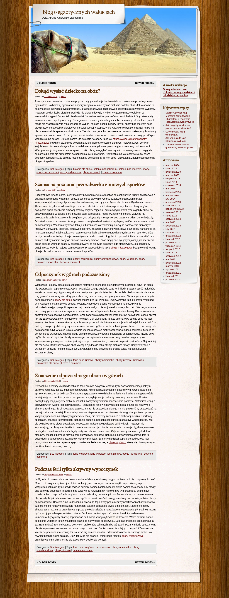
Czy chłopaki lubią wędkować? (175, 133)
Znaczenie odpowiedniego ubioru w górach (79, 375)
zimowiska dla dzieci (47, 363)
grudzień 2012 (173, 235)
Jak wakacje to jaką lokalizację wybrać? (175, 139)
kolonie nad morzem (130, 169)
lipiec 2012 (171, 252)
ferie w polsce (98, 453)
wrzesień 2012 (173, 246)
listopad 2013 (172, 205)
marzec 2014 (172, 195)
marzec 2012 (172, 266)
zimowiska (52, 262)
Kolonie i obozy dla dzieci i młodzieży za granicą (179, 94)
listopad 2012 (172, 239)
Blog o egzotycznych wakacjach (78, 12)
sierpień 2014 (172, 178)
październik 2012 (174, 242)
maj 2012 (170, 259)
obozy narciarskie (83, 258)
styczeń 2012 (172, 269)
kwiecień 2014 (173, 192)
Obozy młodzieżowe (175, 89)
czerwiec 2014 (173, 185)
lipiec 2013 (171, 215)
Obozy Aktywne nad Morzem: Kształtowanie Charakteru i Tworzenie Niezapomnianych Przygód (179, 117)
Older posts (46, 83)
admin (63, 96)
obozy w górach (91, 172)
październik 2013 (174, 209)
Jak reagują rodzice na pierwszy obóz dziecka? (178, 127)
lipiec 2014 (171, 182)
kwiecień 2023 (173, 171)
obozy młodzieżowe (121, 247)
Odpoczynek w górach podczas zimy (72, 274)
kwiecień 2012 (173, 262)
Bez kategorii (57, 169)
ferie (75, 360)
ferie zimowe (86, 360)
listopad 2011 (172, 276)
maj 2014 (170, 188)
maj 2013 (170, 222)
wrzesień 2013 (173, 212)
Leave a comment (112, 172)
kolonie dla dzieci (82, 169)
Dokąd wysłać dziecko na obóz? (67, 91)
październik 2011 (174, 279)
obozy (146, 169)
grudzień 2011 (173, 272)
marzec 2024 (172, 165)
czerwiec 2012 (173, 256)
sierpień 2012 (172, 249)
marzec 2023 (172, 175)
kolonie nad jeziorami (105, 169)
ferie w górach (81, 453)
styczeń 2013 (172, 232)
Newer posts (145, 83)
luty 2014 (170, 198)
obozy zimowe (124, 360)
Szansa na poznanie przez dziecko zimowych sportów (90, 184)
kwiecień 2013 (173, 225)
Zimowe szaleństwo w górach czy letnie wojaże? (179, 146)
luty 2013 (170, 229)
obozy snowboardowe (106, 258)
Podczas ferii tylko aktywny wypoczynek (76, 469)
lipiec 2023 (171, 168)
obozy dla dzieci (63, 299)
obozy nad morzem (70, 172)
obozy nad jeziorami (47, 172)
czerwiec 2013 (173, 219)
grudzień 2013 (173, 202)
